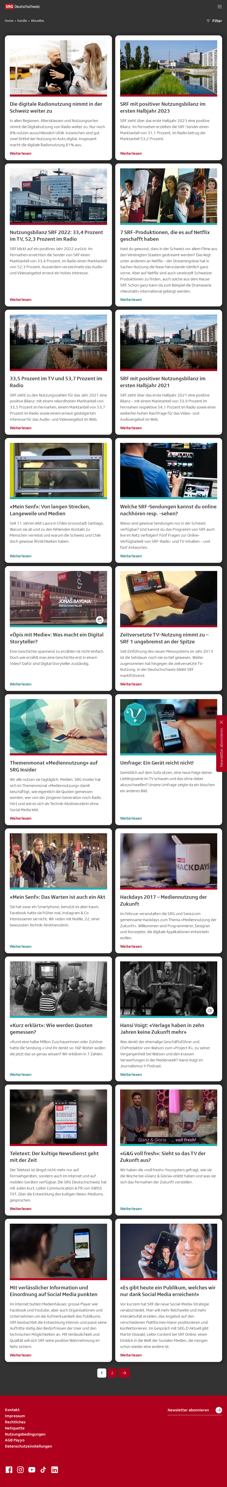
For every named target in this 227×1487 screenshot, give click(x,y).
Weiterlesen (20, 153)
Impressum (15, 1416)
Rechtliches (15, 1422)
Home (9, 21)
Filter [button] (214, 21)
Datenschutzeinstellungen (28, 1446)
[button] (219, 6)
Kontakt (12, 1409)
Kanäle (22, 21)
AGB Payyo (14, 1440)
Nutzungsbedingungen (25, 1434)
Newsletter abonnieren (195, 1410)
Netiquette (15, 1428)
